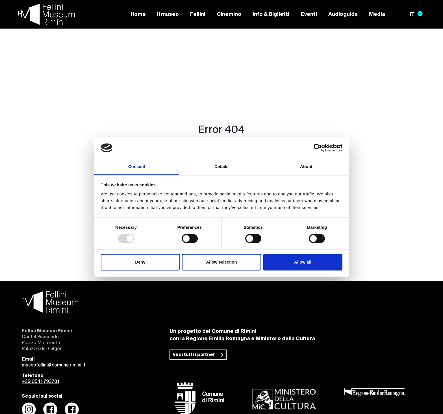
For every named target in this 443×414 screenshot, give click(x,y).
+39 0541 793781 (40, 382)
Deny (140, 262)
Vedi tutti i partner (194, 355)
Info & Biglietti (271, 14)
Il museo (168, 14)
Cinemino (229, 14)
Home (138, 14)
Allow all (302, 262)
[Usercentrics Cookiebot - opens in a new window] (317, 148)
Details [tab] (221, 166)
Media (377, 14)
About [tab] (306, 166)
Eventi (309, 14)
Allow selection (221, 262)
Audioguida (343, 14)
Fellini (197, 14)
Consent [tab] (137, 166)
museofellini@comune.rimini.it (54, 365)
